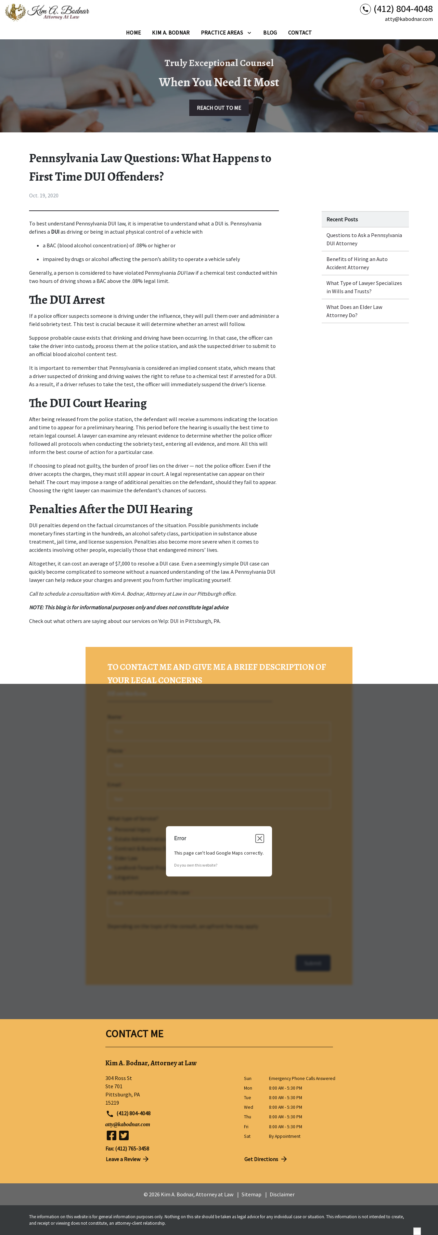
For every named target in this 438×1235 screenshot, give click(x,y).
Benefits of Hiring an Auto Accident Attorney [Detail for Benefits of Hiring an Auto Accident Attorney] (357, 263)
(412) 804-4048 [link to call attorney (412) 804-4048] (128, 1114)
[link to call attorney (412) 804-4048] (396, 9)
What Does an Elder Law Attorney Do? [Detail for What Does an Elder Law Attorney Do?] (354, 310)
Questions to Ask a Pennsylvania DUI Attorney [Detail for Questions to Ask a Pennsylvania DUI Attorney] (364, 239)
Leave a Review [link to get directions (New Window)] (128, 1159)
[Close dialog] (260, 838)
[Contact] (300, 32)
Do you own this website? (195, 865)
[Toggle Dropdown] (249, 32)
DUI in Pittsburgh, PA (195, 621)
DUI (112, 223)
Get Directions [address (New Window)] (266, 1159)
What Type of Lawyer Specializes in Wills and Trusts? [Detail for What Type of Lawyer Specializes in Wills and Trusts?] (364, 287)
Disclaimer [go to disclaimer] (282, 1194)
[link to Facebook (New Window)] (111, 1135)
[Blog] (270, 32)
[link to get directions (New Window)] (169, 1090)
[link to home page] (48, 13)
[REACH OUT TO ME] (219, 108)
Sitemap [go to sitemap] (251, 1194)
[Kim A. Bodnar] (170, 32)
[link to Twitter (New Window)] (124, 1135)
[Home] (133, 32)
